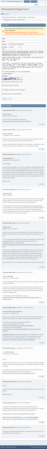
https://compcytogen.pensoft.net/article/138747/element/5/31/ (17, 121)
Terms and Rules (37, 447)
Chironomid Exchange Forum (15, 9)
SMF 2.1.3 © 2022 (5, 447)
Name (3, 38)
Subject (4, 44)
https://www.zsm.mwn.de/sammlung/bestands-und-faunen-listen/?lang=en (20, 419)
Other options (8, 73)
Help (32, 447)
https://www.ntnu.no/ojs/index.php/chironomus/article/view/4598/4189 (19, 339)
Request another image (16, 81)
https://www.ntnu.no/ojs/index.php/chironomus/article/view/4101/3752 (19, 373)
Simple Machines (12, 447)
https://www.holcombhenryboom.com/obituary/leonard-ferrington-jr (18, 325)
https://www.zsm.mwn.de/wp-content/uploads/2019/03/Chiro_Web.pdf (19, 413)
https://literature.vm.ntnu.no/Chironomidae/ (32, 206)
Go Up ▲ (44, 447)
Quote (41, 124)
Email (3, 41)
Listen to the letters (6, 81)
